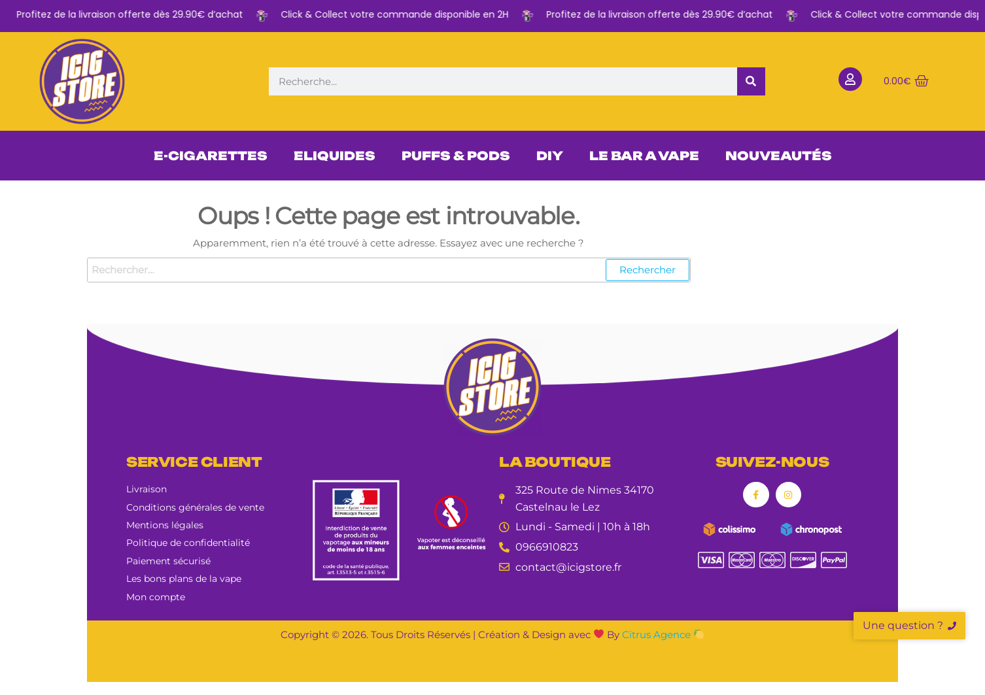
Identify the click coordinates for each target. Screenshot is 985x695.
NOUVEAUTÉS (778, 155)
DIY (549, 155)
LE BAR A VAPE (644, 155)
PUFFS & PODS (456, 155)
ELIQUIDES (334, 155)
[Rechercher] (751, 81)
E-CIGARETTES (211, 155)
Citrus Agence (663, 634)
